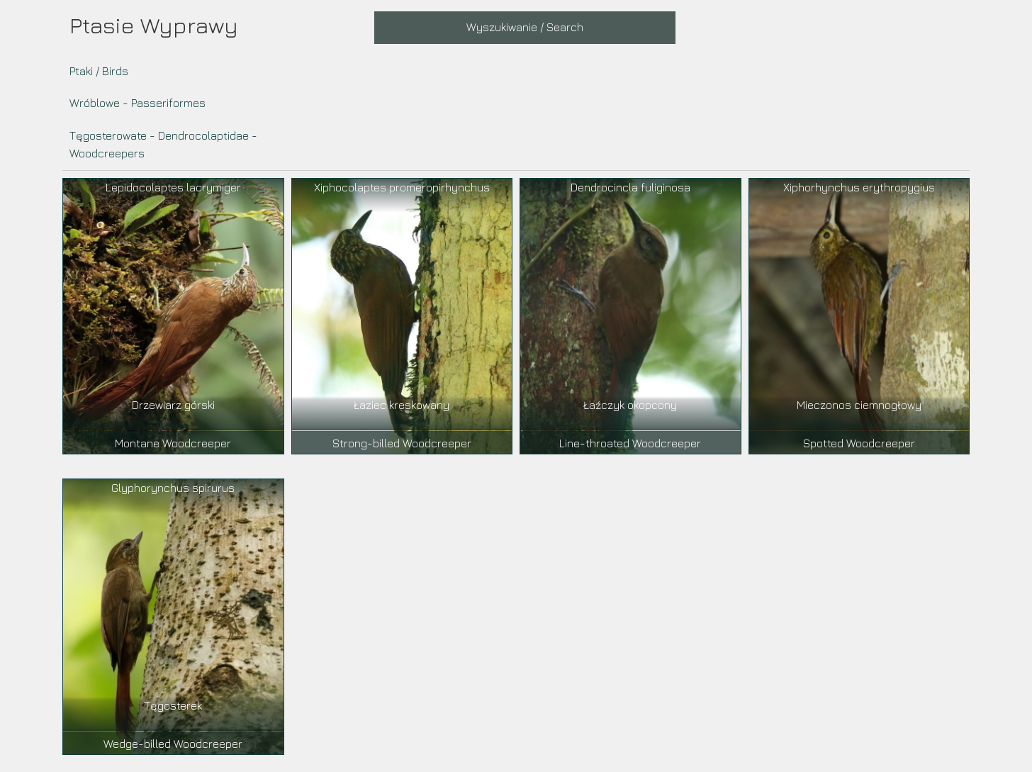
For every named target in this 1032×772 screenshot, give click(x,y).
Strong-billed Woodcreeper (401, 443)
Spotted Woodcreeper (859, 443)
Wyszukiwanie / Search (524, 27)
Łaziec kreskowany (401, 404)
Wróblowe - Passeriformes (137, 102)
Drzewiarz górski (173, 404)
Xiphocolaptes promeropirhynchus (402, 187)
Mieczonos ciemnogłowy (859, 404)
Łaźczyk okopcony (630, 404)
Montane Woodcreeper (173, 443)
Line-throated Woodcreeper (630, 443)
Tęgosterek (173, 705)
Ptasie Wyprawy (153, 24)
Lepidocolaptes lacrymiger (173, 187)
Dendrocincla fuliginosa (630, 187)
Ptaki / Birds (98, 71)
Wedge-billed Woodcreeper (172, 743)
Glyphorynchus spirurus (173, 487)
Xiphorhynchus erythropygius (859, 187)
